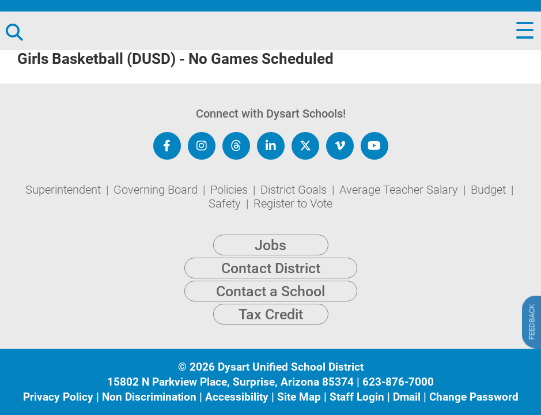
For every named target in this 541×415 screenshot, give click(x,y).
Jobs (270, 245)
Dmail (407, 396)
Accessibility (236, 396)
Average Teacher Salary (400, 190)
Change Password (474, 396)
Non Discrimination (149, 396)
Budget (490, 190)
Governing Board (157, 190)
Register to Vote (293, 203)
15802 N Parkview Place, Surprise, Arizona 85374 (230, 381)
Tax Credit (271, 314)
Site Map (299, 396)
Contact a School (270, 291)
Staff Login (357, 396)
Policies (230, 190)
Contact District (270, 268)
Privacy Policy (58, 396)
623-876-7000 (398, 381)
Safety (226, 203)
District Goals (295, 190)
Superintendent (64, 190)
